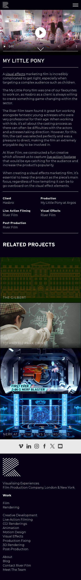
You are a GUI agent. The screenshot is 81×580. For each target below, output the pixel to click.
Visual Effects (13, 536)
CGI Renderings (15, 524)
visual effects (15, 74)
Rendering (11, 507)
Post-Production (15, 549)
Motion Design (14, 532)
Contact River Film (17, 565)
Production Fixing (17, 540)
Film (6, 503)
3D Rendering (13, 545)
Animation (11, 528)
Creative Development (20, 515)
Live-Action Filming (18, 519)
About (7, 557)
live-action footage (61, 157)
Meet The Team (14, 569)
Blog (6, 561)
